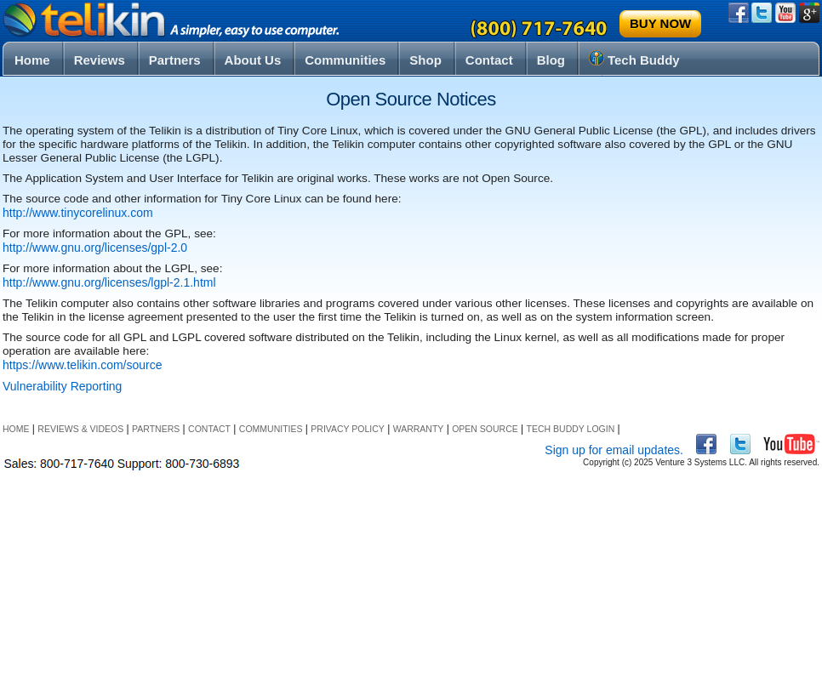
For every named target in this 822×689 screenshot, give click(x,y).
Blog (551, 60)
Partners (175, 60)
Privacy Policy (348, 429)
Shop (425, 60)
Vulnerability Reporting (62, 386)
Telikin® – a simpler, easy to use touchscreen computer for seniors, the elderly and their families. (173, 20)
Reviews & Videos (80, 429)
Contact (489, 60)
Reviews (99, 60)
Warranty (418, 429)
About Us (253, 60)
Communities (345, 60)
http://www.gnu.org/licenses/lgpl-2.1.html (109, 282)
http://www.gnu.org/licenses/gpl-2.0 (95, 247)
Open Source (485, 429)
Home (32, 60)
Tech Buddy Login (571, 429)
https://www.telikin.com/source (83, 365)
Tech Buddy (634, 58)
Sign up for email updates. (614, 450)
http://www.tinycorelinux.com (78, 212)
